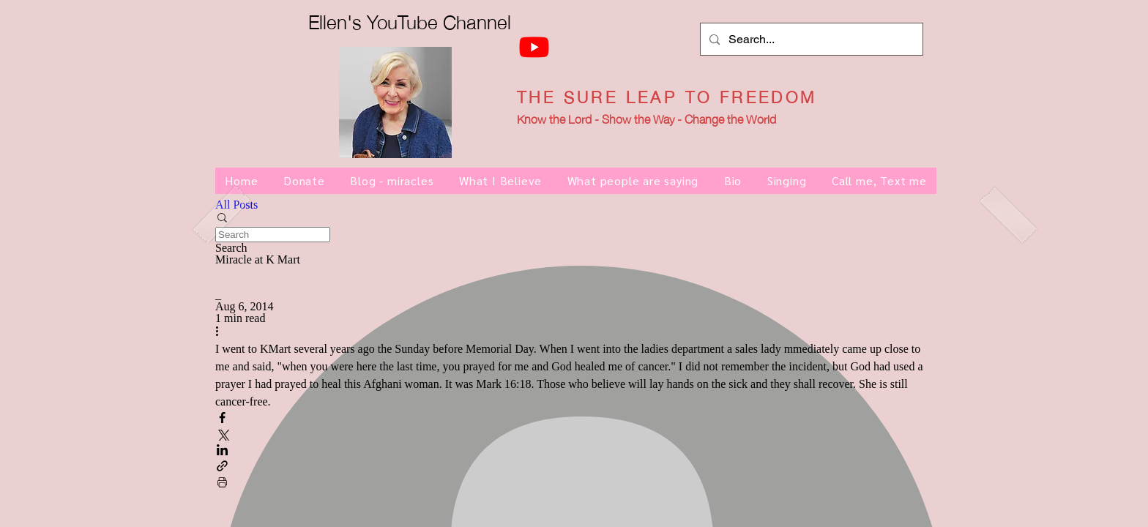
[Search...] (810, 39)
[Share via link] (222, 467)
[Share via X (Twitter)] (222, 435)
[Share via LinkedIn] (222, 451)
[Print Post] (222, 483)
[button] (574, 219)
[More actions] (222, 332)
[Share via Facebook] (222, 419)
